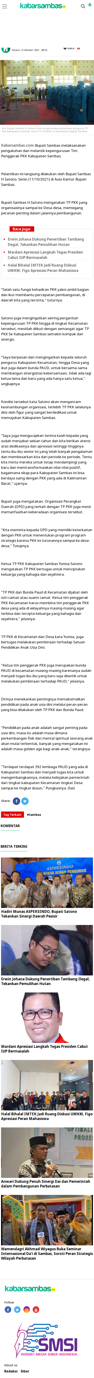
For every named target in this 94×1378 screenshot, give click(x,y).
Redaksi (11, 1371)
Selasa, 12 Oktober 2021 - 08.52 (29, 50)
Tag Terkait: (12, 815)
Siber (25, 1371)
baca (69, 48)
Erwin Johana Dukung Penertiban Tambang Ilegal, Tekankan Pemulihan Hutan (46, 242)
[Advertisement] (47, 24)
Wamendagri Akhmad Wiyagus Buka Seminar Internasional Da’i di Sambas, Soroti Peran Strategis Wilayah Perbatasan (47, 1253)
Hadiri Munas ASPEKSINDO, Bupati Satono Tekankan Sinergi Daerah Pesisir (39, 914)
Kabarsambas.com (17, 145)
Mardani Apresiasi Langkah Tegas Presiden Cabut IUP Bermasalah (45, 255)
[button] (90, 3)
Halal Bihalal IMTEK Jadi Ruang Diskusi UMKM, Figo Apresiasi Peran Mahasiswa (43, 268)
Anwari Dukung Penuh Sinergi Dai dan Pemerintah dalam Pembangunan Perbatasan (45, 1184)
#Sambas (34, 815)
